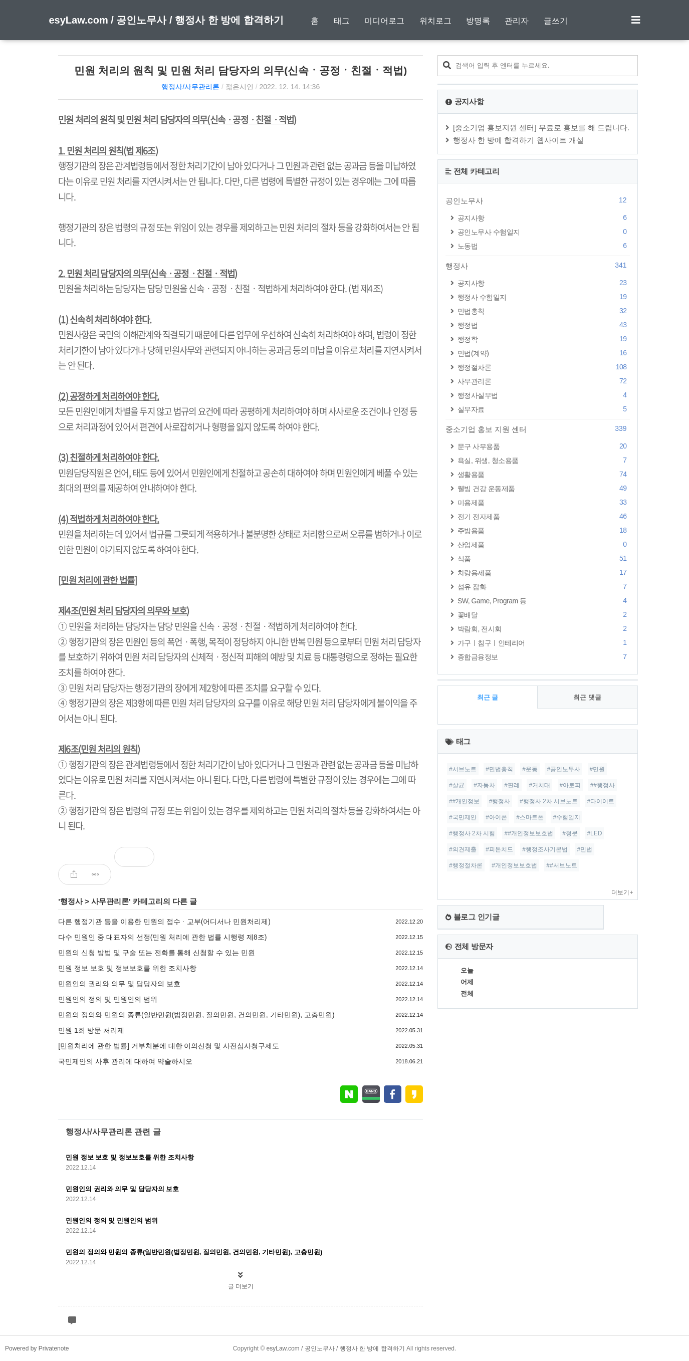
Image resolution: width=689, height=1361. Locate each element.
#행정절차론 (466, 865)
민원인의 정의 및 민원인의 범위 (107, 999)
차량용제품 (543, 572)
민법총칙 (543, 311)
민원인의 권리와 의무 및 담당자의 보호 (119, 984)
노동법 (543, 246)
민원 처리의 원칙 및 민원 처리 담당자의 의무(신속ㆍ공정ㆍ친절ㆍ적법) (240, 70)
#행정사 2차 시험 (472, 833)
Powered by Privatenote (37, 1348)
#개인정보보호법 (514, 865)
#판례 (512, 785)
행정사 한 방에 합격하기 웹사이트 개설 (518, 140)
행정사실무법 (543, 395)
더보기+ (622, 892)
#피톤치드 (499, 849)
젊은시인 (239, 87)
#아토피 (570, 785)
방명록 (478, 21)
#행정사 (500, 801)
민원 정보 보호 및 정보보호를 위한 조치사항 (127, 968)
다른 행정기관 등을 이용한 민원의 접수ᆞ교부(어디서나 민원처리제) (164, 922)
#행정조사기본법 (545, 849)
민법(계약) (543, 353)
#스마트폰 (530, 817)
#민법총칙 (499, 769)
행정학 (543, 339)
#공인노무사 (563, 769)
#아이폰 (496, 817)
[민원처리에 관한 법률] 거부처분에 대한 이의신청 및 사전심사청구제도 (168, 1046)
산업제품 (543, 544)
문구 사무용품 (543, 446)
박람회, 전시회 (543, 628)
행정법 (543, 325)
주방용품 (543, 530)
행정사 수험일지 (543, 297)
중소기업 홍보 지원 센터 (537, 428)
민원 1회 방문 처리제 (91, 1030)
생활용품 (543, 474)
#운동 (530, 769)
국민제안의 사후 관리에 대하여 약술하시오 (125, 1061)
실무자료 (543, 409)
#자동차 (484, 785)
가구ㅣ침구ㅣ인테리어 (543, 642)
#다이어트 (600, 801)
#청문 (570, 833)
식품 (543, 558)
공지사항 (543, 217)
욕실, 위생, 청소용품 (543, 460)
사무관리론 (110, 901)
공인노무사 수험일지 (543, 232)
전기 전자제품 (543, 516)
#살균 (457, 785)
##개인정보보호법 (528, 833)
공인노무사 (537, 200)
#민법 (584, 849)
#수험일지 (566, 817)
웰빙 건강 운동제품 (543, 488)
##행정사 (602, 785)
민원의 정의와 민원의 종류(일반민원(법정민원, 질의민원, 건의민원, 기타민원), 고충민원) (196, 1015)
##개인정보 (464, 801)
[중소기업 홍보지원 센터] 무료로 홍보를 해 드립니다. (541, 127)
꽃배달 (543, 614)
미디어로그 (384, 21)
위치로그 (435, 21)
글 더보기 (241, 1286)
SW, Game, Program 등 (543, 600)
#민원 (597, 769)
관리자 (517, 21)
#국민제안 (463, 817)
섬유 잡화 (543, 586)
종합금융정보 (543, 656)
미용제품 (543, 502)
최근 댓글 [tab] (587, 697)
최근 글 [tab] (488, 697)
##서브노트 (561, 865)
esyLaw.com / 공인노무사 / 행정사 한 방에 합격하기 (166, 20)
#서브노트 (463, 769)
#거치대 (539, 785)
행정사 (71, 901)
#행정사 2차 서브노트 (549, 801)
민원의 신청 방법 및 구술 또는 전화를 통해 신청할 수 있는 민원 (156, 953)
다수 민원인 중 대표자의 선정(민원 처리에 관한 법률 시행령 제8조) (162, 937)
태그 (342, 21)
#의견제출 (463, 849)
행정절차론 (543, 367)
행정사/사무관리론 (190, 87)
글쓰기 (556, 21)
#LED (594, 833)
